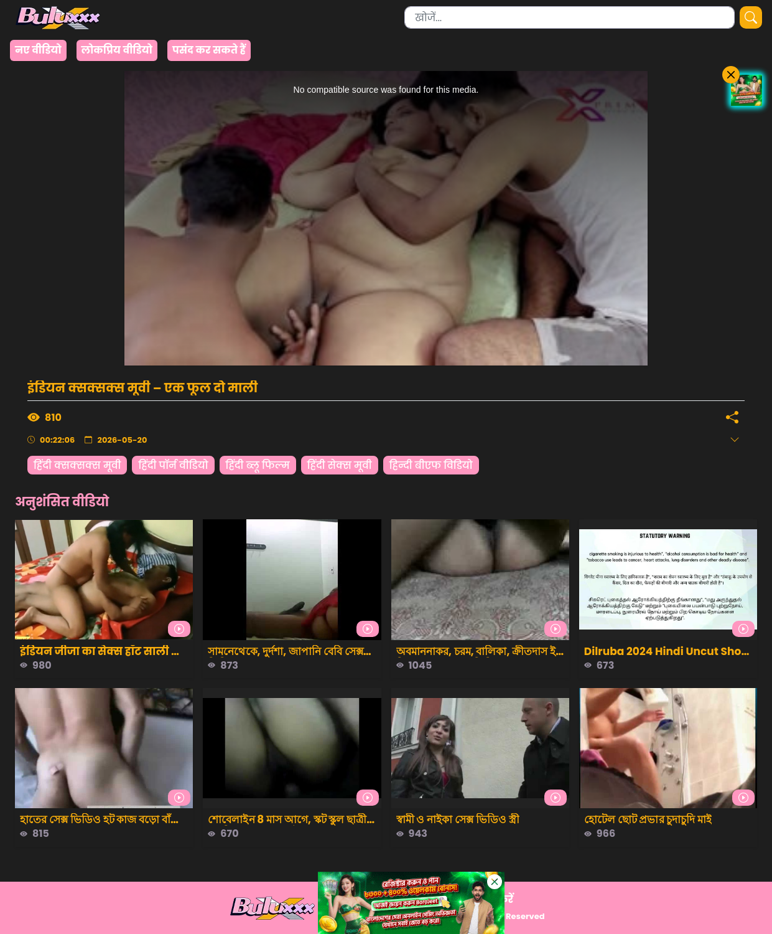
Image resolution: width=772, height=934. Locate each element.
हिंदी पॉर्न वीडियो (173, 465)
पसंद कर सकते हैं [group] (209, 50)
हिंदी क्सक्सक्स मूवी (77, 465)
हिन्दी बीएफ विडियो (431, 465)
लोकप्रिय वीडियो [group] (116, 50)
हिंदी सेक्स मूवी (339, 465)
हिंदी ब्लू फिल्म (258, 465)
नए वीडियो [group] (38, 50)
